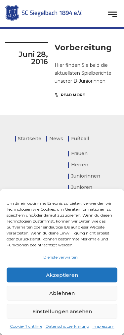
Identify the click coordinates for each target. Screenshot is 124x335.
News (56, 139)
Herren (79, 165)
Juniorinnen (85, 176)
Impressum (103, 326)
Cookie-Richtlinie (26, 326)
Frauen (79, 153)
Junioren (81, 187)
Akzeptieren (62, 275)
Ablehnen (62, 293)
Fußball (80, 139)
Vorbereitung (83, 47)
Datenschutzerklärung (67, 326)
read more (73, 95)
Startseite (29, 139)
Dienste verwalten (60, 257)
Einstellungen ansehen (62, 311)
